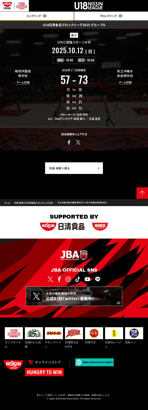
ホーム (7, 202)
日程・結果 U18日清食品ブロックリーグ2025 (33, 202)
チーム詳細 (23, 82)
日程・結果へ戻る (59, 168)
